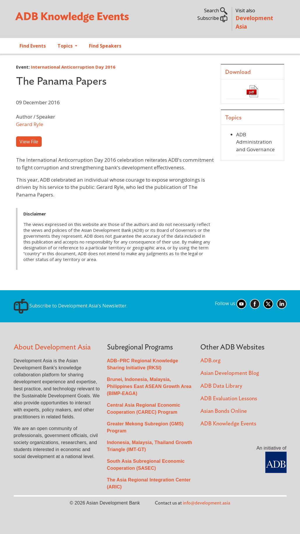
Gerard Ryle (29, 124)
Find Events (33, 46)
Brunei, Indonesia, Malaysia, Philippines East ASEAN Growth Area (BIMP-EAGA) (149, 386)
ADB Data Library (221, 386)
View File (29, 141)
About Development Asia (52, 347)
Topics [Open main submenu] (65, 46)
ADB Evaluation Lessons (228, 398)
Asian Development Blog (229, 373)
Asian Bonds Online (223, 411)
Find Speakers (105, 46)
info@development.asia (206, 503)
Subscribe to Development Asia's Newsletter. (70, 305)
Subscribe (212, 18)
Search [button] (215, 10)
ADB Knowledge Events (228, 424)
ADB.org (210, 360)
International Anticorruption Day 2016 (73, 67)
